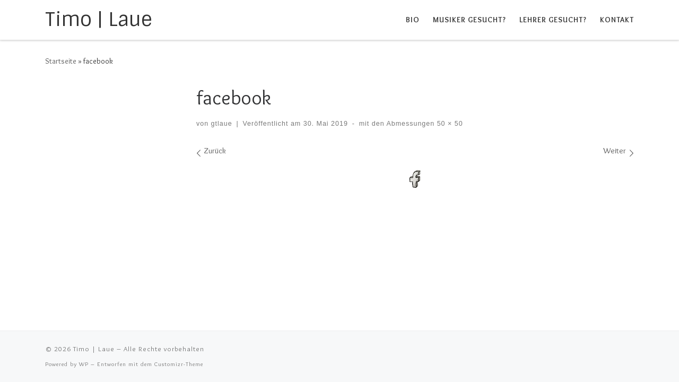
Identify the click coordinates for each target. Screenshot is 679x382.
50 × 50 (448, 123)
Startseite (60, 61)
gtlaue (221, 123)
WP (84, 364)
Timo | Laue (94, 348)
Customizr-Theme (178, 364)
